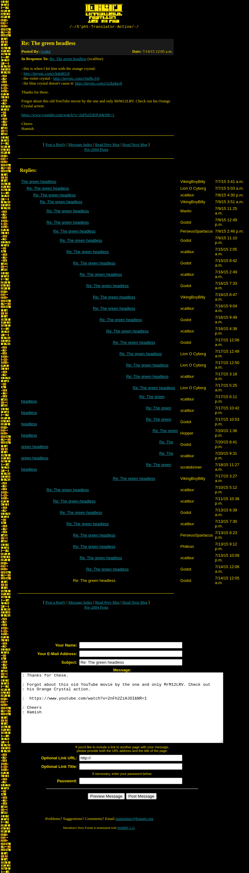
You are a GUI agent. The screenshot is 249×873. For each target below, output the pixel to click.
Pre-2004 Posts (96, 150)
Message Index (80, 145)
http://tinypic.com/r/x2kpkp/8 (98, 84)
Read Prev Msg (107, 145)
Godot (46, 52)
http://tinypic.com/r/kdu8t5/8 (47, 74)
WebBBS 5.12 (126, 842)
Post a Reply (55, 145)
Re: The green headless (68, 59)
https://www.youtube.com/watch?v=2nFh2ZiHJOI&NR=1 (67, 115)
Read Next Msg (134, 145)
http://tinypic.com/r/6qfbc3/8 (76, 79)
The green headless (38, 182)
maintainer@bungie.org (134, 833)
